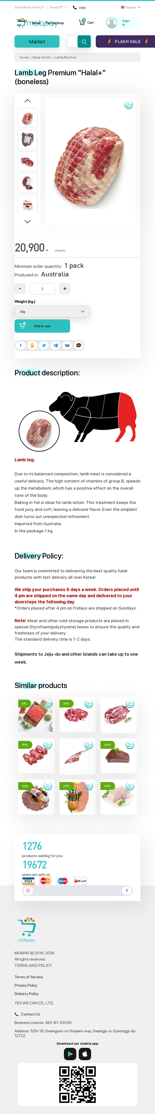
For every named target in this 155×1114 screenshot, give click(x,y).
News (36, 23)
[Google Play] (70, 1054)
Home (24, 57)
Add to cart (35, 325)
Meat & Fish (42, 57)
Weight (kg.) (25, 301)
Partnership (55, 23)
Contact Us (27, 1014)
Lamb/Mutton (65, 57)
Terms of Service (29, 977)
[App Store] (85, 1054)
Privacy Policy (26, 985)
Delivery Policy (27, 994)
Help (79, 7)
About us (22, 23)
